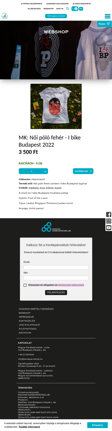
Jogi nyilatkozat (29, 325)
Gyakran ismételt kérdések (36, 309)
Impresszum (26, 317)
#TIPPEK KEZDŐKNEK (31, 4)
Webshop (48, 9)
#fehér (50, 188)
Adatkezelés (27, 321)
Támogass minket (56, 16)
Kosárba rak (81, 171)
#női (42, 188)
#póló (57, 188)
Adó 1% (60, 9)
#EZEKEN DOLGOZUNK (57, 4)
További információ (29, 427)
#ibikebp (34, 188)
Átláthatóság (27, 329)
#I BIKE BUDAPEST (82, 4)
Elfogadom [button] (97, 425)
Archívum (25, 333)
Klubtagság (34, 9)
